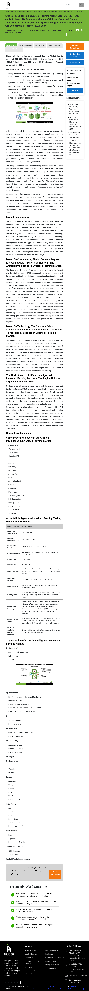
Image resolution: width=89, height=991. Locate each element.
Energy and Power (52, 965)
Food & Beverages (52, 950)
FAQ (82, 989)
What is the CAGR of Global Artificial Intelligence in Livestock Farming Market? (36, 902)
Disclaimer (64, 989)
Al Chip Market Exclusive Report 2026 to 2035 (75, 135)
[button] (7, 7)
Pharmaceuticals (31, 950)
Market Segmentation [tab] (25, 45)
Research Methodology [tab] (55, 45)
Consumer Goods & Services (32, 962)
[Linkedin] (78, 30)
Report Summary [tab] (11, 45)
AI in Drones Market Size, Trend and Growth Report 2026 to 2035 (74, 109)
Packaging (49, 954)
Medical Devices (31, 954)
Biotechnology (50, 961)
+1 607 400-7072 (75, 983)
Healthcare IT (30, 958)
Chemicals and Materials (54, 958)
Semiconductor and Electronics (32, 972)
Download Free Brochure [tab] (14, 49)
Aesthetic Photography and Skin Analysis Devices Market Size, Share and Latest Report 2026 (75, 148)
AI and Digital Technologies (18, 11)
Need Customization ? (56, 874)
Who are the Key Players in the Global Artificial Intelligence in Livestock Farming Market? (34, 895)
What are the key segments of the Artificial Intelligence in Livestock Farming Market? (32, 918)
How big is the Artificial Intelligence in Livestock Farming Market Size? (34, 910)
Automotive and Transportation (51, 969)
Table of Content (40, 45)
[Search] (72, 5)
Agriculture (29, 967)
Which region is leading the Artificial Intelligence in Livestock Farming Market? (35, 926)
